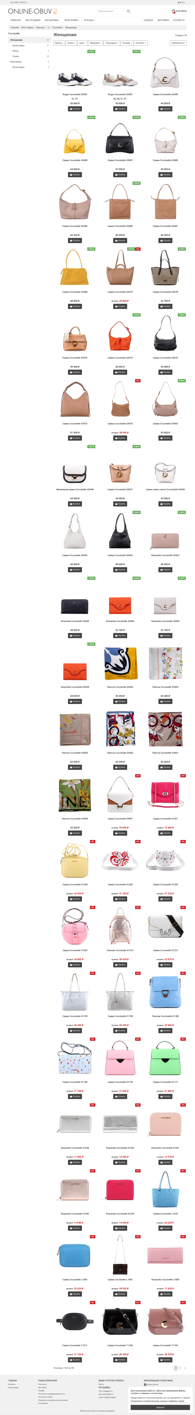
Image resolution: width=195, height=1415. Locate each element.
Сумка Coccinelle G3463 (165, 423)
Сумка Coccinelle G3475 (74, 358)
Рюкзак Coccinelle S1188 (165, 1016)
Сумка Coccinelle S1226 (120, 884)
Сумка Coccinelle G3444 (120, 555)
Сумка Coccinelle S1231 (165, 818)
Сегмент (140, 43)
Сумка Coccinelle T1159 (165, 1345)
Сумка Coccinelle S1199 (75, 1016)
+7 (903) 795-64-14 (18, 2)
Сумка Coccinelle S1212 (165, 950)
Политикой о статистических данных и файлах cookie (157, 1401)
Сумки (30, 56)
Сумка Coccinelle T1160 (120, 1345)
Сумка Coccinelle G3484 (74, 226)
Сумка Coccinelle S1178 (120, 1082)
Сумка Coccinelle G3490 (165, 94)
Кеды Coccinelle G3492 (120, 94)
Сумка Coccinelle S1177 (165, 1082)
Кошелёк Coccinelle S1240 (75, 1213)
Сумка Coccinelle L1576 (165, 1213)
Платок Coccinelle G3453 (75, 753)
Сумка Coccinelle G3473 (165, 358)
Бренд (58, 43)
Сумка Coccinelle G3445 (74, 555)
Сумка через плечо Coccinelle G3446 (165, 489)
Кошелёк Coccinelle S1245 (120, 1148)
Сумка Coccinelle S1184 (75, 1082)
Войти (181, 2)
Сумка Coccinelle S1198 (120, 1016)
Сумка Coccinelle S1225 (165, 884)
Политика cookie (45, 1397)
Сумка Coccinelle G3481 (165, 226)
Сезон (70, 43)
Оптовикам (43, 1403)
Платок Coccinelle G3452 (120, 753)
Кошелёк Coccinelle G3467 (165, 555)
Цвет (81, 43)
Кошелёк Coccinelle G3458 (75, 687)
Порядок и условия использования (53, 1400)
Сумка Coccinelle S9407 (120, 818)
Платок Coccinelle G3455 (120, 687)
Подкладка (111, 43)
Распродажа (32, 20)
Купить (75, 108)
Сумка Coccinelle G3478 (165, 292)
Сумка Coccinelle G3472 (74, 423)
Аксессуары (30, 45)
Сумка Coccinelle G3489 (74, 160)
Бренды (90, 20)
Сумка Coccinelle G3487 (120, 160)
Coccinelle (14, 33)
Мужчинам (72, 20)
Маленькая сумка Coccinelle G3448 (74, 489)
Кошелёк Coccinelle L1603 (165, 1279)
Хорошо (160, 1407)
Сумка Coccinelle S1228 (75, 884)
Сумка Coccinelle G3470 (120, 423)
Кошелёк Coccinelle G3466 (75, 621)
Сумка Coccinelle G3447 (120, 489)
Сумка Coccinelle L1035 (120, 1279)
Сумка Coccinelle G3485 (165, 160)
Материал (95, 43)
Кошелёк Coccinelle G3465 (120, 621)
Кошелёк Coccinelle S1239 (120, 1213)
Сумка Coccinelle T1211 (74, 1345)
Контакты (179, 20)
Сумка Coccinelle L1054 (75, 1279)
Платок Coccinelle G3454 (165, 687)
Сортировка (177, 43)
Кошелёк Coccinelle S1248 (75, 1148)
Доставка (163, 20)
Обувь (30, 51)
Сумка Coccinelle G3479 (120, 292)
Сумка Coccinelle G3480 (74, 292)
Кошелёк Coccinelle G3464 (165, 621)
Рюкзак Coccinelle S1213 (120, 950)
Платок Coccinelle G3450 (75, 818)
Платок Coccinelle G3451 (165, 753)
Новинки (15, 20)
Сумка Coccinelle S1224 (75, 950)
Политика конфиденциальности (51, 1394)
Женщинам (52, 20)
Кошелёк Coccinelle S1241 (165, 1148)
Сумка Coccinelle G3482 (120, 226)
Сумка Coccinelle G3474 (120, 358)
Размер (126, 43)
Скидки (148, 20)
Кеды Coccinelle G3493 (75, 94)
